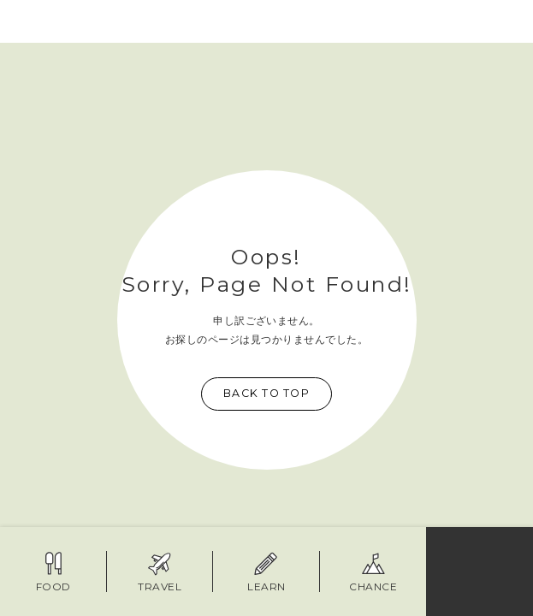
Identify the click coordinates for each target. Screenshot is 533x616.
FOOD (53, 572)
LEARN (266, 572)
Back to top (266, 393)
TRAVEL (159, 572)
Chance (373, 572)
